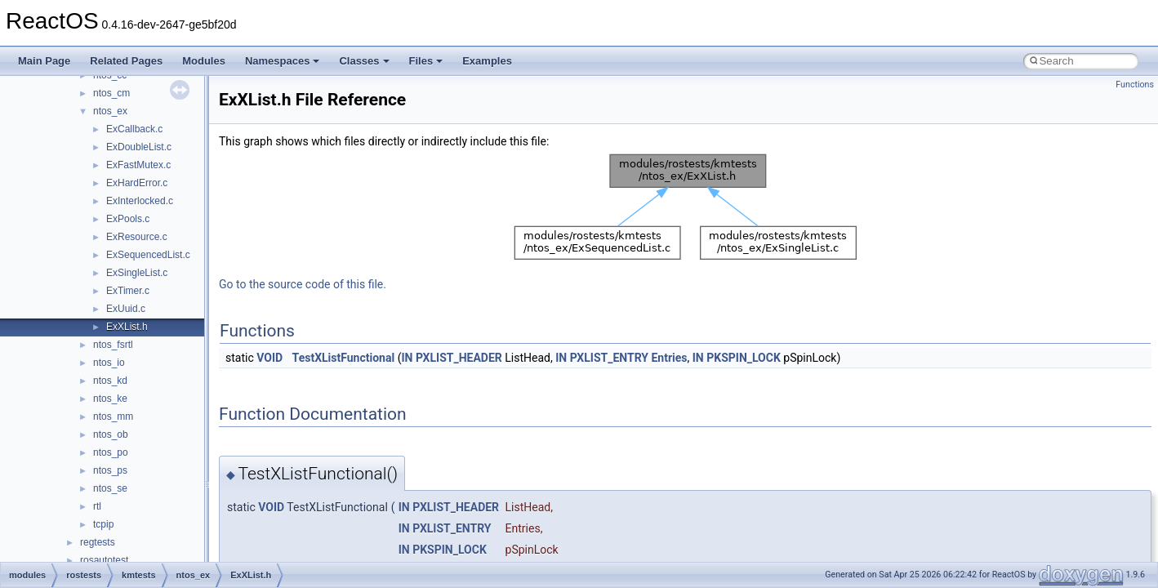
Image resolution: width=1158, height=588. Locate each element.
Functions (1135, 84)
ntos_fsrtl (113, 344)
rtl (97, 506)
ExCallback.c (134, 129)
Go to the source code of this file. (302, 284)
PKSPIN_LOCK (743, 357)
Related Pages (126, 61)
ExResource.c (136, 237)
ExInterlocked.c (139, 201)
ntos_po (110, 452)
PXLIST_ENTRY (609, 357)
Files (426, 61)
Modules (203, 61)
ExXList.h (127, 326)
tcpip (103, 524)
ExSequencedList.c (148, 255)
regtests (97, 542)
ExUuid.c (125, 308)
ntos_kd (110, 380)
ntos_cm (111, 93)
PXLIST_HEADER (459, 357)
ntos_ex (110, 111)
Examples (487, 61)
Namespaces (282, 61)
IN (406, 357)
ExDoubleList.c (138, 147)
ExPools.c (127, 219)
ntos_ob (110, 434)
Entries (669, 357)
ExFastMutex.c (138, 165)
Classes (364, 61)
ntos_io (109, 362)
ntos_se (110, 488)
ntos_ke (110, 398)
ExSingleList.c (136, 272)
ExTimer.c (127, 290)
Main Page (44, 61)
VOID (269, 357)
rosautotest (104, 560)
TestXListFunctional (343, 357)
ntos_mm (113, 416)
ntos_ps (110, 470)
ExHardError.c (136, 183)
